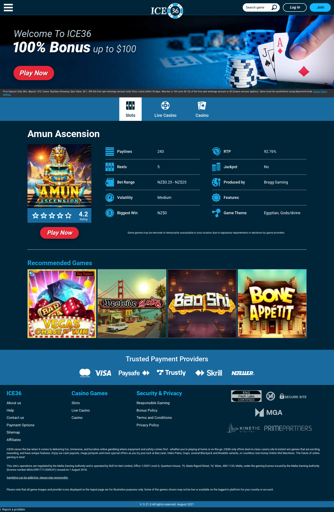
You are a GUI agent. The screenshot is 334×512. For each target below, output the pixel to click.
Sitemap (13, 432)
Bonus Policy (147, 410)
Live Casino (165, 109)
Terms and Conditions (154, 417)
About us (14, 403)
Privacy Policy (148, 425)
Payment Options (21, 425)
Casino (202, 109)
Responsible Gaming (153, 403)
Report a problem (13, 509)
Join (320, 7)
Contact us (15, 417)
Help (10, 410)
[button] (8, 7)
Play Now (59, 232)
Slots (130, 109)
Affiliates (14, 440)
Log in (295, 7)
